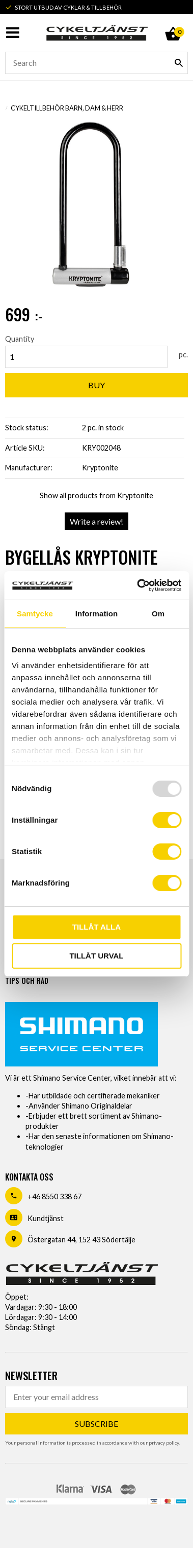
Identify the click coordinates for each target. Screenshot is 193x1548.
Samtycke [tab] (35, 613)
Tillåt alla (96, 927)
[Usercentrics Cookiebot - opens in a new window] (137, 585)
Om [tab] (158, 613)
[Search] (178, 62)
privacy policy (164, 1443)
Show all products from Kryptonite (96, 495)
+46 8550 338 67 (54, 1196)
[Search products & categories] (96, 63)
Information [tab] (96, 613)
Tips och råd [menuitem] (26, 980)
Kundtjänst (45, 1218)
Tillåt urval (96, 955)
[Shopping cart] (172, 22)
